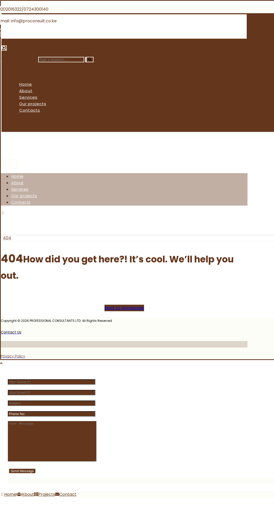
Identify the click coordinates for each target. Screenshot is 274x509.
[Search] (89, 59)
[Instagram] (50, 219)
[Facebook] (12, 219)
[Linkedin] (64, 32)
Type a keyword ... (19, 59)
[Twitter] (31, 219)
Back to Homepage (124, 308)
